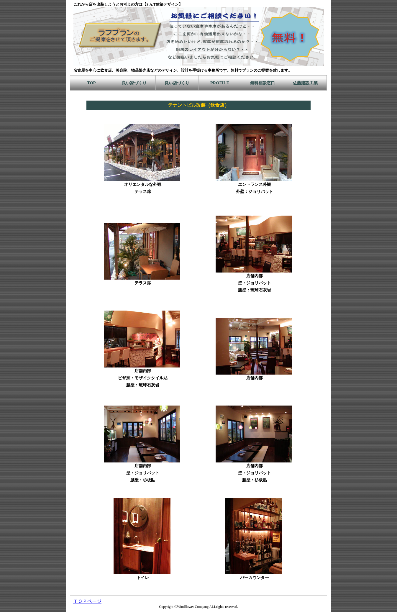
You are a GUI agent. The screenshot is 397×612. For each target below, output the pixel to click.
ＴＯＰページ (87, 601)
